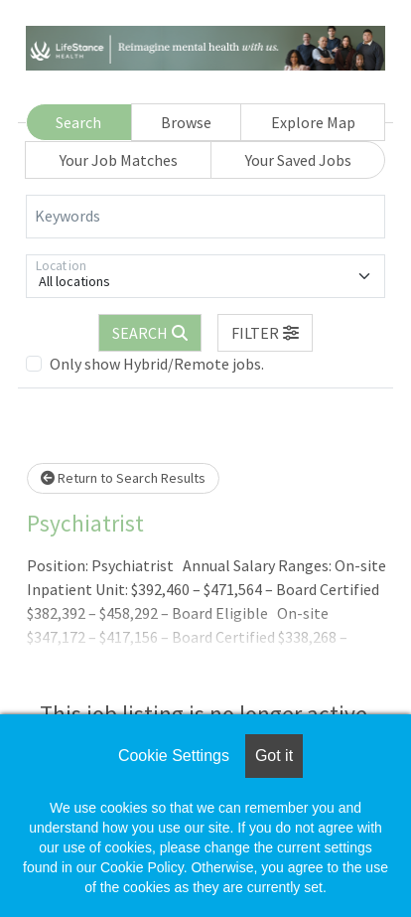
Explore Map (313, 122)
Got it (274, 755)
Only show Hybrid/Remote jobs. (157, 364)
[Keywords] (205, 216)
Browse (186, 122)
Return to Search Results (123, 478)
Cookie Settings (173, 755)
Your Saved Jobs (298, 160)
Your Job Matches (119, 160)
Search (78, 122)
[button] (265, 333)
